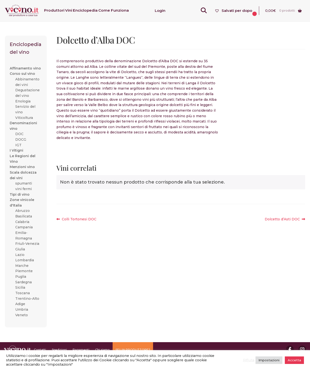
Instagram (302, 349)
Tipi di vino (20, 194)
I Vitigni (16, 150)
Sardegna (23, 282)
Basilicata (23, 216)
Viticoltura (24, 118)
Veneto (21, 315)
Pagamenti (81, 350)
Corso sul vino (22, 73)
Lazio (19, 255)
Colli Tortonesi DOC (79, 219)
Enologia (23, 101)
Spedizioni (59, 350)
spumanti (23, 183)
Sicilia (20, 287)
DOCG (20, 139)
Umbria (21, 309)
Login (160, 10)
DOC (19, 134)
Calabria (22, 222)
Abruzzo (22, 210)
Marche (22, 265)
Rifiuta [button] (248, 360)
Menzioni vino (22, 167)
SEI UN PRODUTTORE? (133, 350)
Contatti (40, 350)
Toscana (22, 293)
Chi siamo (102, 350)
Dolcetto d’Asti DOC (282, 219)
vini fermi (23, 189)
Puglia (20, 276)
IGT (18, 145)
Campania (24, 227)
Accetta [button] (294, 360)
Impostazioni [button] (268, 360)
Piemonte (24, 271)
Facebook (290, 349)
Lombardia (24, 260)
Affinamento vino (25, 68)
